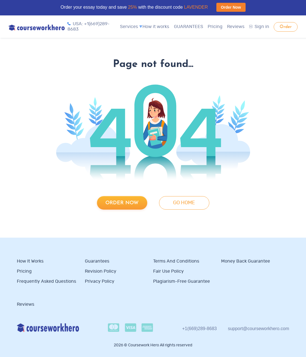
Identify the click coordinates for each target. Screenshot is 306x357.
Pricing (215, 26)
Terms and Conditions (176, 261)
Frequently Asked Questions (46, 281)
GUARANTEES (188, 26)
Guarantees (97, 261)
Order (286, 27)
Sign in (259, 26)
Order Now (231, 7)
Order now (122, 203)
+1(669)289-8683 (199, 328)
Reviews (235, 26)
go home (184, 202)
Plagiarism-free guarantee (181, 281)
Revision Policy (100, 271)
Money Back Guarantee (245, 261)
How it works (155, 26)
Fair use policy (168, 271)
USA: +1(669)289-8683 (88, 26)
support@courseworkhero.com (258, 328)
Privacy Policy (100, 281)
